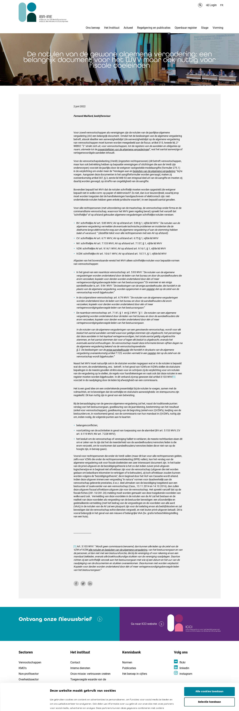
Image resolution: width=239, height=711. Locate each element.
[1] (174, 376)
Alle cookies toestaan (209, 664)
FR (221, 5)
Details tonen (202, 704)
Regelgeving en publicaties (153, 27)
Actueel (128, 27)
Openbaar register (186, 27)
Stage (204, 27)
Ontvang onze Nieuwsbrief (55, 619)
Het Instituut (111, 27)
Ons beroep (93, 27)
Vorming (218, 27)
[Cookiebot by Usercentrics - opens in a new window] (22, 704)
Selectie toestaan (209, 674)
